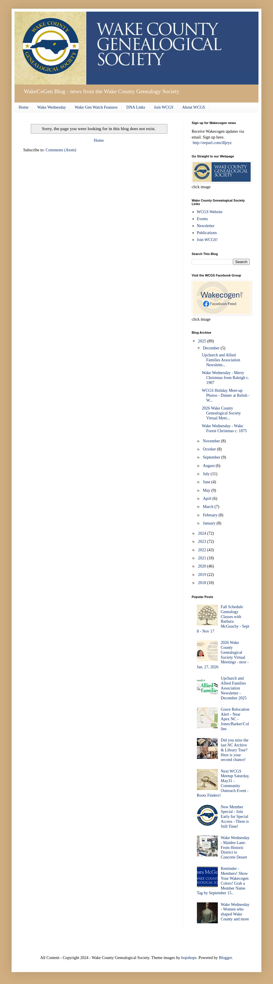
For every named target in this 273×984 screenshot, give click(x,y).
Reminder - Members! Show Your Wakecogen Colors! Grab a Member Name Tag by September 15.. (223, 880)
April (207, 498)
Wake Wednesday (51, 107)
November (212, 441)
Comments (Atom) (61, 150)
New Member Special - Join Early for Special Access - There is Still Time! (235, 817)
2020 (202, 566)
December (211, 348)
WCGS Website (209, 212)
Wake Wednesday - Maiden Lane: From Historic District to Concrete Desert (235, 847)
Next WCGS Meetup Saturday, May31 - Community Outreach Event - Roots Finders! (223, 783)
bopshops (189, 958)
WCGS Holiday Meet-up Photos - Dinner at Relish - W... (226, 395)
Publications (207, 233)
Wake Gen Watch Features (96, 107)
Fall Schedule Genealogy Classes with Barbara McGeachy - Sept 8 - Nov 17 (223, 619)
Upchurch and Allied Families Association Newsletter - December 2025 (234, 688)
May (207, 490)
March (208, 506)
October (210, 449)
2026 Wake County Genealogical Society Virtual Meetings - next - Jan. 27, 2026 (223, 654)
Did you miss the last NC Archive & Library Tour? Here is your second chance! (234, 750)
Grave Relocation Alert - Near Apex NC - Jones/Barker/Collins (235, 719)
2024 (202, 533)
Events (202, 219)
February (210, 515)
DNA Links (135, 107)
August (209, 466)
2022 (202, 550)
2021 (202, 558)
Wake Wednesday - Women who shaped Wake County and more (235, 911)
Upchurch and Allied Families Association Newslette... (221, 360)
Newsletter (206, 226)
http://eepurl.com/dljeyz (212, 143)
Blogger (225, 958)
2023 (202, 541)
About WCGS (193, 107)
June (207, 482)
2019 (202, 574)
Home (23, 107)
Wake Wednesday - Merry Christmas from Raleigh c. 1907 (225, 378)
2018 (202, 583)
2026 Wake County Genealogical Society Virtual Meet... (221, 413)
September (212, 457)
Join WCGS (163, 107)
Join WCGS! (207, 240)
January (209, 523)
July (207, 474)
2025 (202, 341)
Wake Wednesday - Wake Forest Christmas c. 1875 (224, 428)
